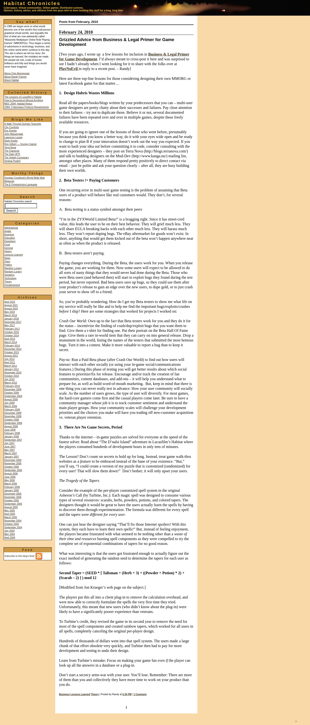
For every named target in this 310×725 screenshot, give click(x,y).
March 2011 (10, 366)
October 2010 (11, 376)
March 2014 (10, 342)
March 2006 (10, 483)
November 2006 (12, 463)
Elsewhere (10, 241)
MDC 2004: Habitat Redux (18, 103)
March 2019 (10, 315)
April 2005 (9, 514)
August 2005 (11, 507)
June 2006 (10, 477)
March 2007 (10, 453)
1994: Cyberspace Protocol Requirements (26, 107)
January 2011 (11, 369)
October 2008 (11, 419)
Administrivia (11, 228)
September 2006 (13, 470)
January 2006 (11, 490)
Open (7, 261)
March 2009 (10, 406)
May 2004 (9, 534)
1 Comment (140, 694)
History (8, 251)
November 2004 (12, 520)
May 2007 (9, 450)
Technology (10, 278)
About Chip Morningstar (17, 73)
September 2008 (13, 423)
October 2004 (11, 524)
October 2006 (11, 467)
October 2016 (11, 332)
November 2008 (12, 416)
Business (9, 234)
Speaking (9, 275)
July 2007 (9, 443)
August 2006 (11, 473)
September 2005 (13, 504)
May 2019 (9, 312)
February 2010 (12, 386)
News (7, 258)
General (8, 248)
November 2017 (12, 322)
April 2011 (9, 362)
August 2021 (11, 305)
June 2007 (10, 446)
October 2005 (11, 500)
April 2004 (9, 537)
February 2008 (12, 433)
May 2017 (9, 325)
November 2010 (12, 372)
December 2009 (12, 389)
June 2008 (10, 430)
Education (9, 238)
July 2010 (9, 379)
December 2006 (12, 460)
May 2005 (9, 510)
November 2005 (12, 497)
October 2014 (11, 335)
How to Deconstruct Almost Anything (23, 100)
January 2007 (11, 456)
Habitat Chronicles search (20, 206)
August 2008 (11, 426)
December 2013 (12, 349)
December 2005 (12, 493)
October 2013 (11, 352)
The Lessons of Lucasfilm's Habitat (23, 97)
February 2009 (12, 409)
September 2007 (13, 440)
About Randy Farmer (15, 77)
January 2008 (11, 436)
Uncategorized (12, 285)
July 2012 (9, 359)
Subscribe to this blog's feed (23, 556)
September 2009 (13, 396)
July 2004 (9, 531)
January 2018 (11, 318)
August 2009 (11, 399)
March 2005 (10, 517)
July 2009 (9, 403)
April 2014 (9, 339)
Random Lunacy (13, 268)
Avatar (7, 231)
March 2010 (10, 382)
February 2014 (12, 345)
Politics (8, 265)
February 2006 (12, 487)
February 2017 (12, 329)
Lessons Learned (13, 254)
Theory (8, 281)
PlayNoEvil (69, 69)
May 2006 (9, 480)
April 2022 (9, 302)
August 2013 (11, 355)
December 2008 (12, 413)
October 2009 (11, 392)
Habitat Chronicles (32, 3)
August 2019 (11, 308)
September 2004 (13, 527)
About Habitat (11, 80)
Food (7, 244)
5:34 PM (127, 694)
